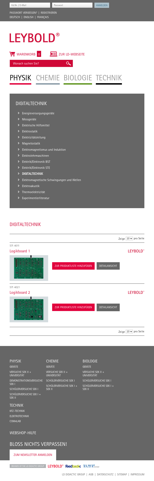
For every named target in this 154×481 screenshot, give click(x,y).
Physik (15, 361)
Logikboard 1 (20, 251)
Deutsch (15, 17)
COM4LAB (15, 421)
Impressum (137, 474)
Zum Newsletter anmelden (33, 455)
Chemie (52, 361)
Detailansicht (108, 265)
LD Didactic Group (73, 474)
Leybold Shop (56, 466)
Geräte (14, 366)
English (28, 17)
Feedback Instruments (73, 466)
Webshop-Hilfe (23, 432)
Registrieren (49, 12)
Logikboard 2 (20, 292)
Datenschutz (105, 474)
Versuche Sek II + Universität (20, 373)
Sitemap (122, 474)
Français (43, 17)
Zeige (122, 238)
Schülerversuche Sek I (24, 389)
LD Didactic (28, 466)
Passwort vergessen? (23, 12)
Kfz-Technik (17, 410)
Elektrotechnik (19, 416)
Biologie (90, 361)
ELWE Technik (91, 466)
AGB (91, 474)
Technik (16, 405)
